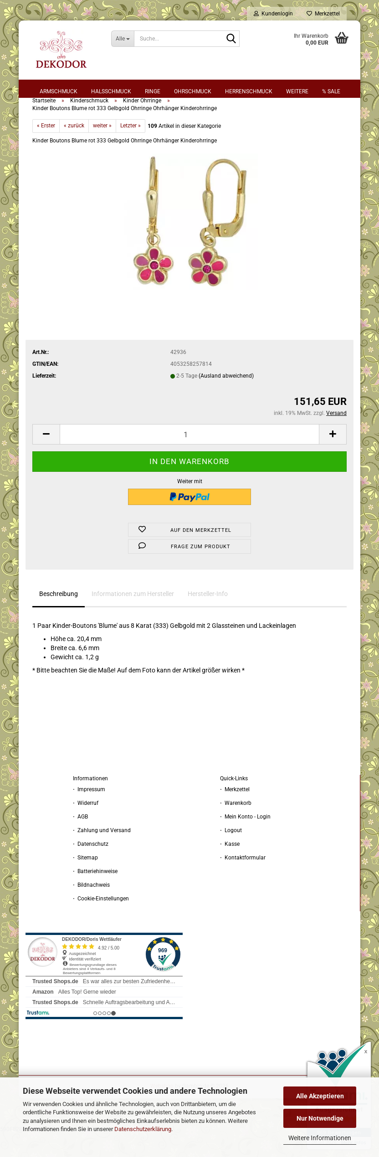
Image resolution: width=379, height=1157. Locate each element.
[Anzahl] (189, 458)
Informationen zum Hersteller (133, 617)
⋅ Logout (231, 854)
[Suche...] (122, 38)
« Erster (46, 149)
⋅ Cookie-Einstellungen (101, 922)
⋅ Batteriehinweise (95, 895)
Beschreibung (58, 617)
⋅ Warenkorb (235, 827)
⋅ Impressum (89, 813)
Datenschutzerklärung (142, 1129)
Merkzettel (323, 13)
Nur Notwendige (320, 1118)
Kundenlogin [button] (273, 13)
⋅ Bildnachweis (91, 908)
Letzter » (130, 149)
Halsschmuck (111, 91)
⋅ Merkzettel (235, 813)
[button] (46, 458)
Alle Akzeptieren (320, 1096)
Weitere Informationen (319, 1138)
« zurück (74, 149)
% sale (331, 91)
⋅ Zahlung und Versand (102, 854)
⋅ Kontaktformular (243, 881)
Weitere (297, 91)
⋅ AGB (80, 840)
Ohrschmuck (192, 91)
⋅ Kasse (230, 867)
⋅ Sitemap (85, 881)
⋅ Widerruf (85, 827)
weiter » (102, 149)
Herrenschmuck (248, 91)
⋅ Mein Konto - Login (245, 840)
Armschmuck (58, 91)
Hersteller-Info (208, 617)
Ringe (152, 91)
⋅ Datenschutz (90, 867)
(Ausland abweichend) (226, 399)
